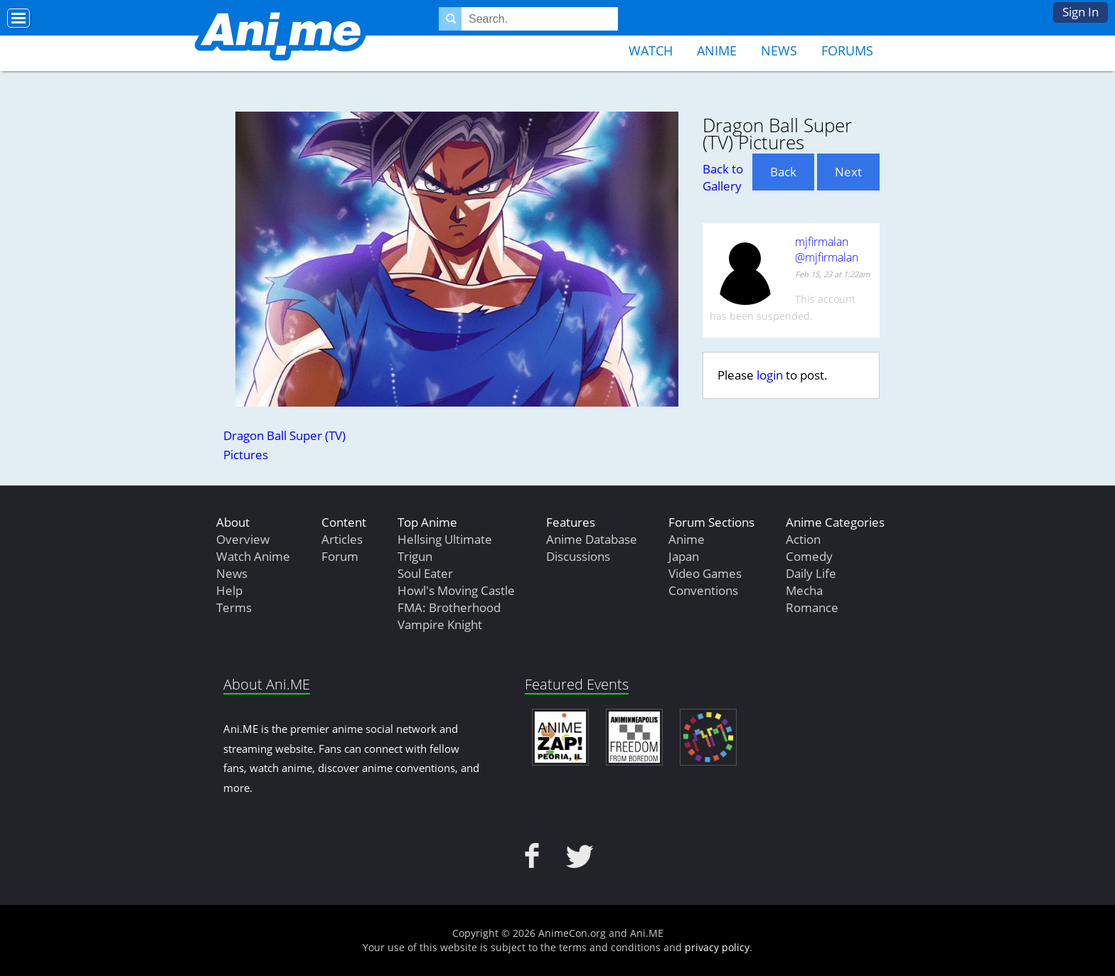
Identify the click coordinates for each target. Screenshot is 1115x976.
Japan (683, 556)
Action (803, 539)
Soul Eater (425, 573)
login (770, 375)
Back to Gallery (723, 177)
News (779, 50)
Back (783, 171)
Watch (651, 50)
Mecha (804, 590)
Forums (847, 50)
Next (848, 171)
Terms (234, 607)
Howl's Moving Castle (456, 590)
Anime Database (591, 539)
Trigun (415, 556)
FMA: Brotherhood (449, 607)
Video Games (705, 573)
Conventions (703, 590)
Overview (243, 539)
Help (229, 590)
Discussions (578, 556)
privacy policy (717, 947)
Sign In (1080, 12)
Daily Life (811, 573)
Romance (812, 607)
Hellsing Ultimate (445, 539)
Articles (342, 539)
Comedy (809, 556)
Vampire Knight (440, 624)
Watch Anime (253, 556)
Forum (339, 556)
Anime (717, 50)
